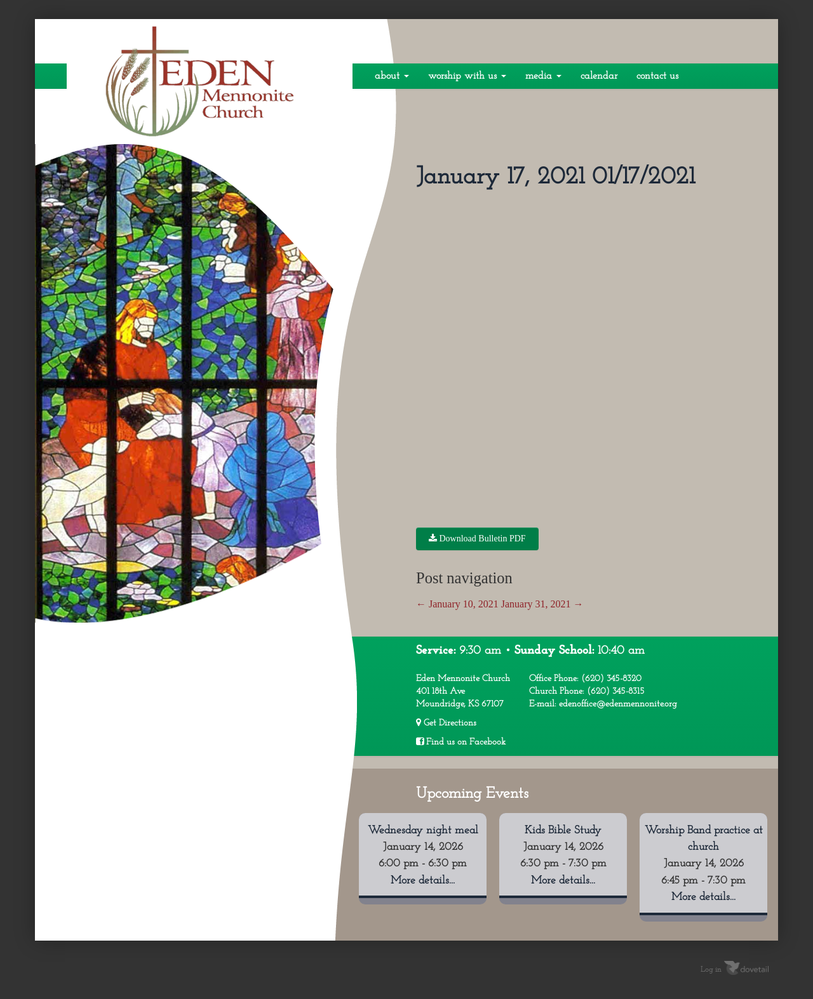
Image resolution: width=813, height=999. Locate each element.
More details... (423, 880)
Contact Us (657, 76)
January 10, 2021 (457, 604)
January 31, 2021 (542, 604)
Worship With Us (467, 76)
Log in (711, 969)
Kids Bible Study (563, 830)
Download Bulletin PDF (477, 538)
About (392, 76)
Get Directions (446, 723)
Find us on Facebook (461, 742)
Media (543, 76)
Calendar (599, 76)
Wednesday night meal (423, 830)
